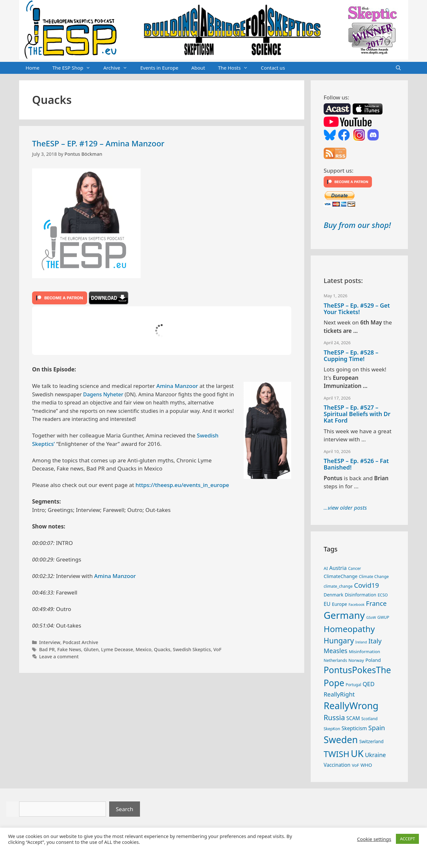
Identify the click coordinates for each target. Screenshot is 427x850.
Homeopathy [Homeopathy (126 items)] (349, 629)
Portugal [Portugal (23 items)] (353, 684)
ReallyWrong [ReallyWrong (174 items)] (351, 705)
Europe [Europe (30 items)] (339, 604)
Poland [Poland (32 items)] (373, 660)
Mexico (144, 649)
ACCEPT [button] (407, 839)
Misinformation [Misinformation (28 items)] (364, 651)
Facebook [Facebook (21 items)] (357, 604)
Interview (49, 642)
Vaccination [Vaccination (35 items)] (337, 765)
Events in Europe (159, 67)
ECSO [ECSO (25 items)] (383, 595)
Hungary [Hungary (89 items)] (339, 641)
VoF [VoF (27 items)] (355, 765)
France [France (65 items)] (376, 603)
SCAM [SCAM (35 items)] (353, 718)
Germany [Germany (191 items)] (344, 615)
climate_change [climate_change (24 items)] (338, 586)
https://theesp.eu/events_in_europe (182, 485)
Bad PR (47, 649)
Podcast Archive (80, 642)
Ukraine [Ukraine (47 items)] (375, 755)
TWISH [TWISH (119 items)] (336, 753)
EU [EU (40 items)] (327, 603)
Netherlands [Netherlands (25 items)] (335, 660)
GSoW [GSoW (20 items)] (371, 617)
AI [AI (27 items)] (326, 568)
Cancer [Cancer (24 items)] (354, 568)
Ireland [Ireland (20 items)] (361, 642)
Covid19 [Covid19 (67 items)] (366, 585)
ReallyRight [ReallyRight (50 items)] (339, 694)
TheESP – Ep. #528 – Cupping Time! (351, 355)
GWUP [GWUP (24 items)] (383, 617)
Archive (118, 68)
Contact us (273, 67)
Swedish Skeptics (192, 649)
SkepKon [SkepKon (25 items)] (332, 728)
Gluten (91, 649)
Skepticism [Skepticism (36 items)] (354, 728)
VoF (217, 649)
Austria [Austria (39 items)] (338, 568)
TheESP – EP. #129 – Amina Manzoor (98, 143)
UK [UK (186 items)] (357, 753)
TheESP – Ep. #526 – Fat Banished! (356, 464)
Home (33, 67)
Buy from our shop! (357, 225)
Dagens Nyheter (103, 394)
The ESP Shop (74, 68)
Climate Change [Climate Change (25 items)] (374, 576)
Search (124, 809)
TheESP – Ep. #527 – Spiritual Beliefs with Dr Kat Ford (357, 413)
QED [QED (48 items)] (369, 684)
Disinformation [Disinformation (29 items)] (360, 595)
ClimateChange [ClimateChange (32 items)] (340, 576)
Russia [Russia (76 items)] (334, 717)
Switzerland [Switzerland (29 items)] (371, 741)
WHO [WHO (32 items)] (366, 765)
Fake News (69, 649)
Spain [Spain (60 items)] (376, 727)
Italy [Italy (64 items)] (375, 640)
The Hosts (236, 68)
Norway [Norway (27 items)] (356, 660)
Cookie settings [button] (374, 839)
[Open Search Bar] (398, 68)
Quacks (162, 649)
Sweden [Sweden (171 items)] (341, 739)
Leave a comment (59, 656)
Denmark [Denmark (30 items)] (333, 595)
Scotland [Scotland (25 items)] (369, 718)
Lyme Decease (117, 649)
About (198, 67)
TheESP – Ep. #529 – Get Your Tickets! (357, 308)
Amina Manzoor (177, 386)
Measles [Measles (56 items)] (335, 650)
